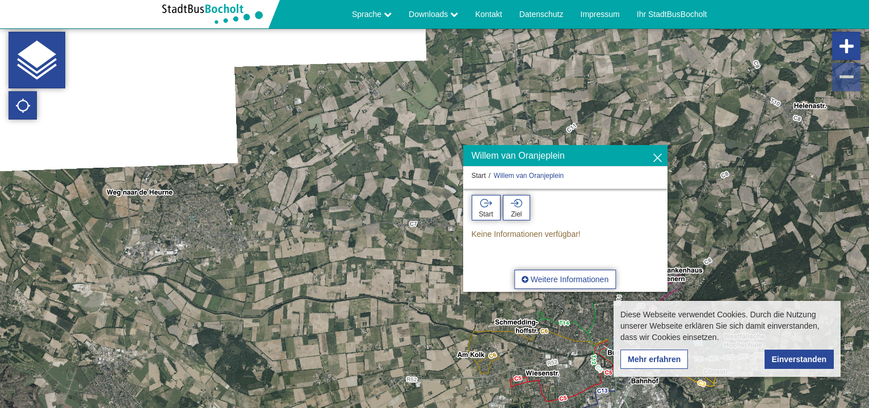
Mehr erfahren (654, 359)
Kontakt (488, 14)
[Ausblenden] (657, 158)
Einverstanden (799, 359)
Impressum (600, 14)
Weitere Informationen (565, 279)
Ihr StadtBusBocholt (672, 14)
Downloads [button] (433, 14)
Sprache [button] (372, 14)
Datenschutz (541, 14)
